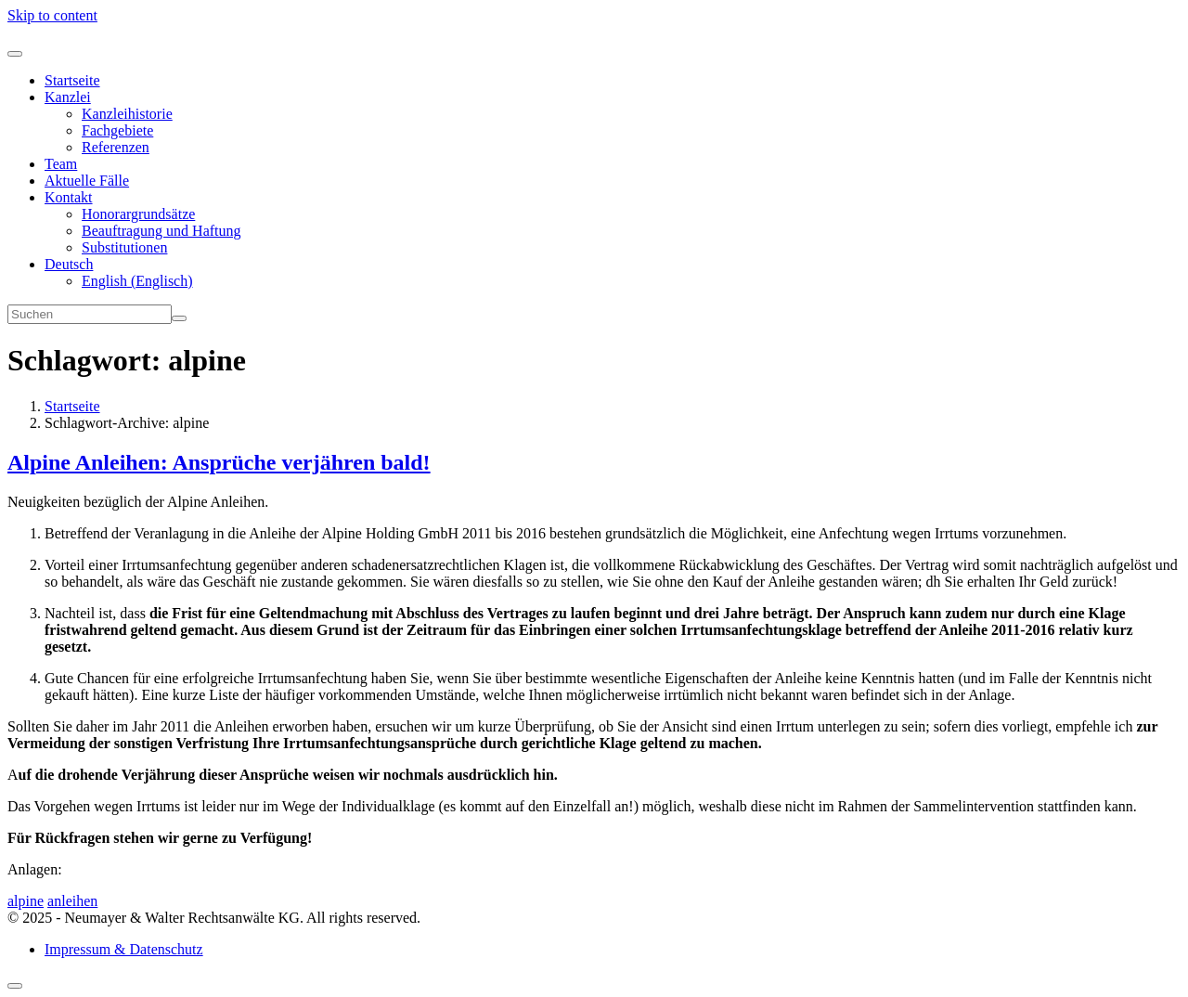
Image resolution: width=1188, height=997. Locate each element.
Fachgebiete (117, 130)
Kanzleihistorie (127, 114)
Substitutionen (124, 247)
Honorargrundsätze (138, 214)
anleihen (72, 901)
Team (61, 164)
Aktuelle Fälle (87, 180)
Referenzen (115, 147)
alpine (25, 901)
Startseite (72, 80)
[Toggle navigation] (14, 54)
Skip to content (52, 15)
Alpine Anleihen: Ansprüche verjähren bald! (219, 462)
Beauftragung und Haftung (161, 231)
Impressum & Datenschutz (124, 949)
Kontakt (69, 197)
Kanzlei (68, 97)
